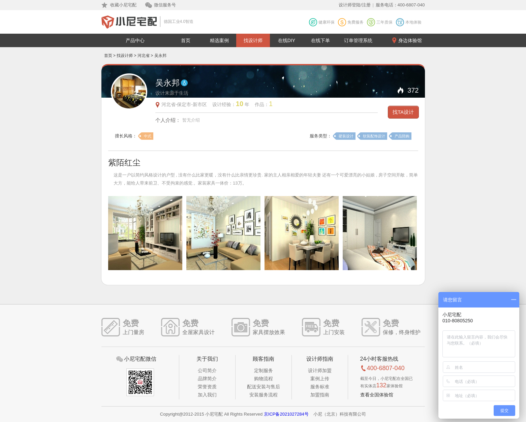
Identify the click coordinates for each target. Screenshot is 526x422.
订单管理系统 (358, 40)
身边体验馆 (410, 40)
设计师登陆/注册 (355, 4)
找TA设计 (403, 112)
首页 (185, 40)
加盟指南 (319, 394)
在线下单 (320, 40)
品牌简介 (207, 378)
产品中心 (135, 40)
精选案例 (219, 40)
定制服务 (263, 370)
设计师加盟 (320, 370)
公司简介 (207, 370)
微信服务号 (165, 4)
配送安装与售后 (263, 386)
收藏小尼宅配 (123, 4)
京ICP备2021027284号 (286, 414)
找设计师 (253, 40)
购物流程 (263, 378)
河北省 (143, 55)
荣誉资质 (207, 386)
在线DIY (286, 40)
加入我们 (207, 394)
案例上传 (319, 378)
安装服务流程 (263, 394)
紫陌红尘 (124, 162)
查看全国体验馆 (376, 394)
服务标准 (319, 386)
